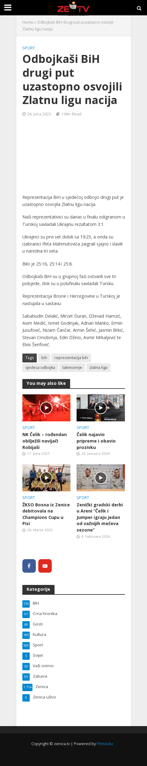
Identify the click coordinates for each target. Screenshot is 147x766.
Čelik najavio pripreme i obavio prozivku (96, 440)
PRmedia (105, 743)
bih (44, 357)
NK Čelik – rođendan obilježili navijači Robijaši (44, 440)
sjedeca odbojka (40, 367)
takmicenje (72, 367)
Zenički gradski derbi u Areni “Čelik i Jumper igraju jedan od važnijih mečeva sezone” (100, 517)
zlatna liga (98, 367)
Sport (28, 48)
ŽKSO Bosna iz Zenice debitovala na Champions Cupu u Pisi (46, 514)
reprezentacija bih (71, 357)
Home (27, 22)
